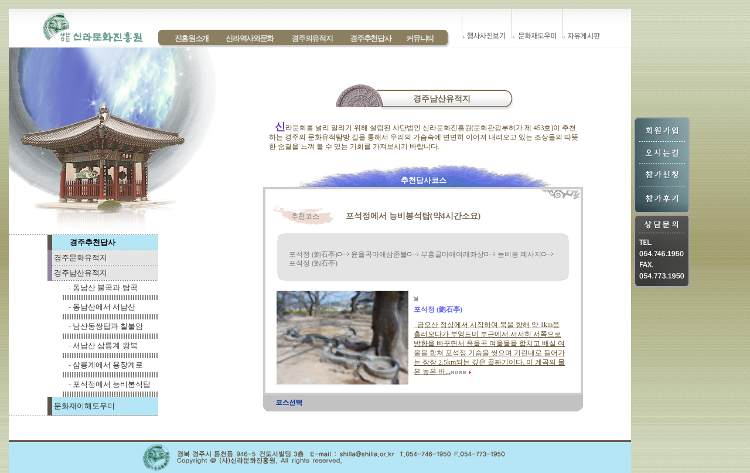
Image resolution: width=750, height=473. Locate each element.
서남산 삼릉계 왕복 (105, 345)
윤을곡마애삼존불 (379, 254)
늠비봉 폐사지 (519, 254)
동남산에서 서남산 (104, 306)
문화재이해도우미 (84, 405)
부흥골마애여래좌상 (452, 254)
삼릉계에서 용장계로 (108, 364)
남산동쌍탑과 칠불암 (108, 326)
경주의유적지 (311, 38)
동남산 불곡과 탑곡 (105, 287)
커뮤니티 (420, 38)
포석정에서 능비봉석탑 (112, 384)
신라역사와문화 (250, 38)
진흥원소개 (192, 38)
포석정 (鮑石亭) (313, 254)
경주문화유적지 (80, 257)
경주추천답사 (370, 38)
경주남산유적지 (80, 272)
